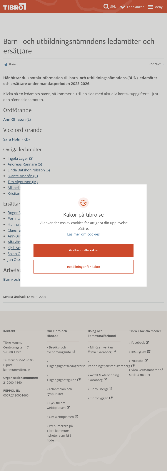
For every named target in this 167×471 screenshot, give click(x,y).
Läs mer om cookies (83, 234)
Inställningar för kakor (83, 267)
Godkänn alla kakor (83, 250)
